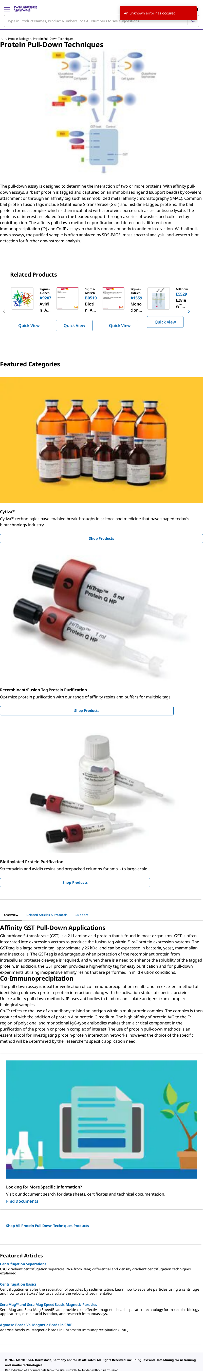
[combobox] (101, 20)
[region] (101, 311)
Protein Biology (18, 39)
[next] (189, 311)
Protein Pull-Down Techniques (53, 39)
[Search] (193, 21)
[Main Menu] (7, 8)
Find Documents (22, 1201)
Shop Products (101, 538)
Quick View (29, 325)
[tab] (11, 915)
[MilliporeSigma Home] (25, 9)
